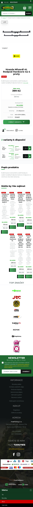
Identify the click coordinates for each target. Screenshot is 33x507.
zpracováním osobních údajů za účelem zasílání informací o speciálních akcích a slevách (16, 366)
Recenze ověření (16, 397)
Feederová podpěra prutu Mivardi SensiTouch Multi (21, 198)
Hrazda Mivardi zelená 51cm (12, 196)
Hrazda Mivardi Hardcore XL (13, 238)
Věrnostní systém (16, 395)
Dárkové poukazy (16, 412)
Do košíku (5, 232)
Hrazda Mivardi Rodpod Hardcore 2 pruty (29, 197)
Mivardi (17, 117)
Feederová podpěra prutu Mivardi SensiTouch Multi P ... (5, 199)
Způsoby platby (16, 384)
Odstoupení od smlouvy (16, 401)
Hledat (28, 13)
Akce (3, 501)
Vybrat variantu (16, 122)
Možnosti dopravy (16, 389)
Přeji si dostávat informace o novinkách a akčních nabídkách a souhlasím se (16, 365)
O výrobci (19, 130)
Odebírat (26, 371)
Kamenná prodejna (16, 392)
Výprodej (4, 505)
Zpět (4, 22)
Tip (3, 494)
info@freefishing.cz (16, 449)
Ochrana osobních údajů (16, 387)
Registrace (16, 410)
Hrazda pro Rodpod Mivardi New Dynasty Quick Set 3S (20, 241)
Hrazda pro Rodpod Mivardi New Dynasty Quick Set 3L (28, 241)
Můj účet (6, 2)
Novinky (4, 498)
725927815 (16, 445)
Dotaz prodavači (8, 130)
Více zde (25, 83)
